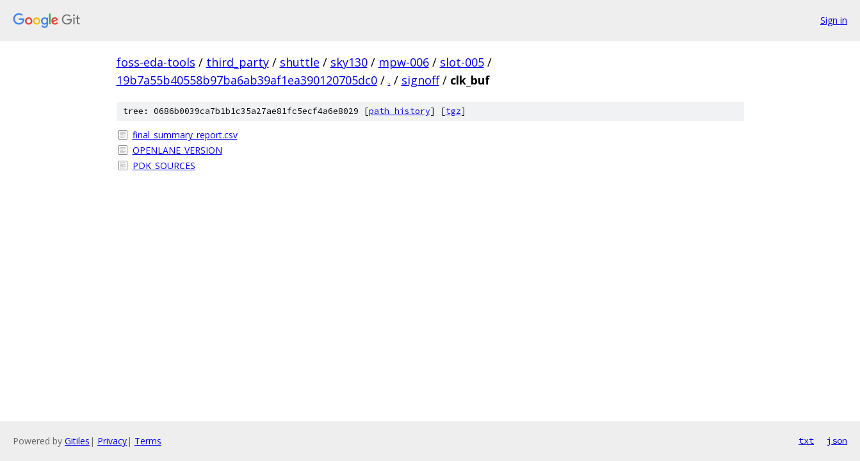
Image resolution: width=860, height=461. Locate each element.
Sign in (833, 20)
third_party (237, 62)
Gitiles (77, 441)
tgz (453, 111)
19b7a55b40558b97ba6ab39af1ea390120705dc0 (247, 80)
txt (806, 440)
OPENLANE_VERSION (177, 150)
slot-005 (462, 62)
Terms (147, 441)
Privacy (112, 441)
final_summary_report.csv (185, 135)
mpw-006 (403, 62)
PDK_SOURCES (164, 165)
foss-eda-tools (156, 62)
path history (399, 111)
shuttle (300, 62)
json (837, 440)
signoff (420, 80)
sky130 (349, 62)
